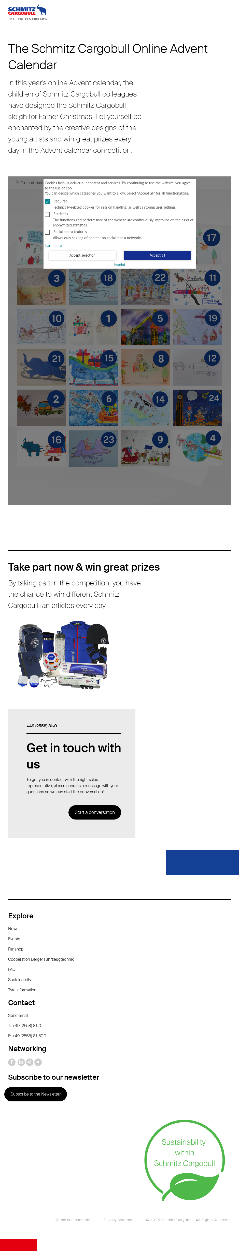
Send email (18, 1015)
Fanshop (15, 949)
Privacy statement (120, 1220)
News (13, 928)
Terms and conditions (74, 1220)
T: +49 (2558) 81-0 (24, 1025)
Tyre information (22, 990)
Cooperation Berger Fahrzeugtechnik (41, 959)
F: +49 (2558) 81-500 (27, 1036)
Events (14, 939)
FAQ (12, 969)
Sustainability (19, 979)
